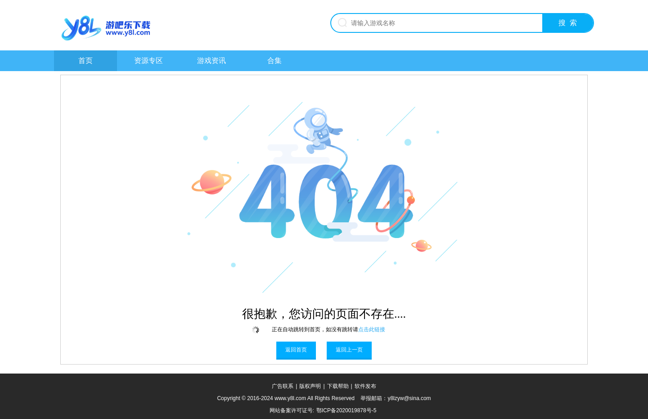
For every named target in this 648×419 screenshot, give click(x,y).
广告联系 (282, 386)
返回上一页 (349, 350)
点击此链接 (371, 329)
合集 (274, 60)
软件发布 (365, 386)
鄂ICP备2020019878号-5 (346, 410)
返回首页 (296, 350)
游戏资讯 (211, 60)
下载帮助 (338, 386)
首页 (85, 60)
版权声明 (310, 386)
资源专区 (148, 60)
